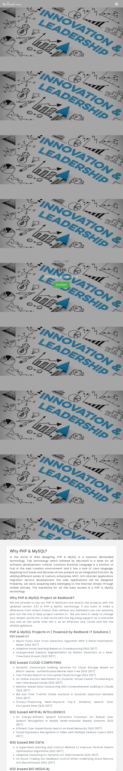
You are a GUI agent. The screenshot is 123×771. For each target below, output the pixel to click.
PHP (67, 261)
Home (57, 261)
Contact (61, 285)
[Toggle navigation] (116, 4)
